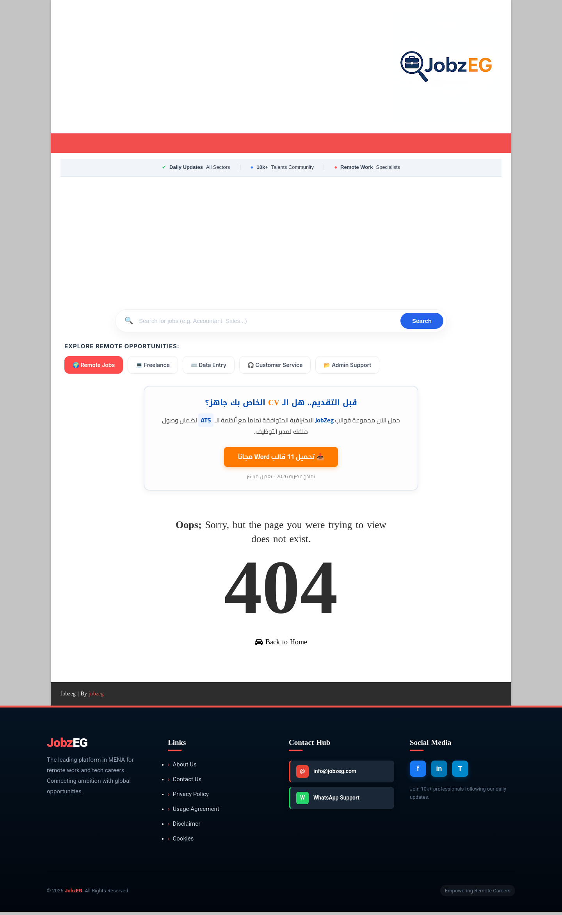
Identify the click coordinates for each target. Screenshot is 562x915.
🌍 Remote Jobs (94, 365)
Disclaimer (184, 827)
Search (422, 321)
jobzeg (96, 697)
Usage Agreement (193, 812)
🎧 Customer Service (275, 365)
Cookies (181, 842)
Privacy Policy (188, 797)
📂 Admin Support (348, 365)
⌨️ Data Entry (209, 365)
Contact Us (184, 782)
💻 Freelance (153, 365)
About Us (182, 768)
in (439, 772)
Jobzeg (68, 697)
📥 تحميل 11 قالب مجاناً (281, 457)
